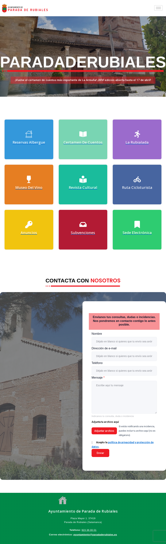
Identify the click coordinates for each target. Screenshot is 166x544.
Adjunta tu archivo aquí (105, 421)
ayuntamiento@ (82, 534)
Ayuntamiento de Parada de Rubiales (83, 511)
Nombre (97, 333)
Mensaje (98, 377)
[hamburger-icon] (158, 8)
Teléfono (97, 362)
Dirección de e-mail (104, 348)
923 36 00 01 (89, 530)
